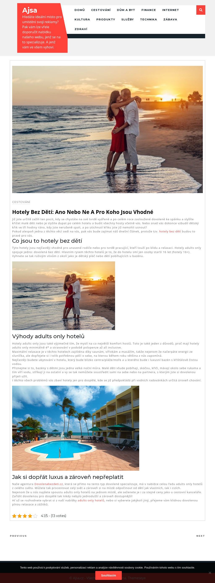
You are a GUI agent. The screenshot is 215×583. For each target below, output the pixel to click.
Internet (170, 10)
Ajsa (29, 10)
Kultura (82, 19)
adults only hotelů (91, 500)
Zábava (170, 19)
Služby (127, 19)
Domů (80, 10)
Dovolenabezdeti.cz (48, 484)
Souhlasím (108, 575)
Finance (149, 10)
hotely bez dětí (170, 231)
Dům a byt (126, 10)
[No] (210, 573)
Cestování (101, 10)
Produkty (105, 19)
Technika (148, 19)
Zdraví (81, 29)
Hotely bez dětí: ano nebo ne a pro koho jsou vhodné (82, 211)
